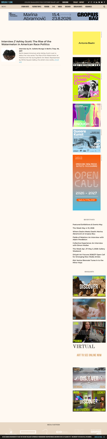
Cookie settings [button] (98, 437)
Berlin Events (78, 7)
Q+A (53, 7)
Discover (67, 7)
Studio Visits (25, 7)
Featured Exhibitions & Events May (87, 225)
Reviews (46, 7)
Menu (3, 7)
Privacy (75, 2)
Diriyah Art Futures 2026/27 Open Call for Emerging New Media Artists (89, 256)
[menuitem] (25, 7)
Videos (60, 7)
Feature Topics (36, 7)
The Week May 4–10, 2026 (83, 228)
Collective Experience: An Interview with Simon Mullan (88, 244)
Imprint (81, 2)
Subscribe (65, 2)
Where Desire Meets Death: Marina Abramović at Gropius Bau (88, 233)
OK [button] (104, 437)
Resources (88, 7)
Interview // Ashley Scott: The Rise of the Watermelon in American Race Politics (26, 43)
